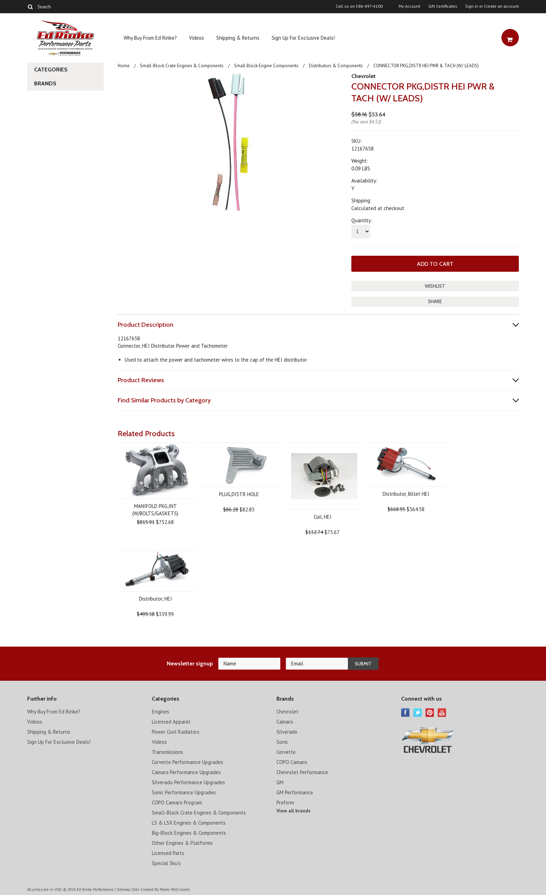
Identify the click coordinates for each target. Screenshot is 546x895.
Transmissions (167, 752)
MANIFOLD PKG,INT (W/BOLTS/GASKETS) (155, 510)
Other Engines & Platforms (182, 843)
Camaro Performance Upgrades (186, 772)
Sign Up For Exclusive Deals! (303, 37)
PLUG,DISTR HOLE (239, 494)
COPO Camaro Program (177, 802)
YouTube (442, 712)
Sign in (471, 6)
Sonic (282, 742)
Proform (285, 802)
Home (124, 66)
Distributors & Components (336, 66)
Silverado (286, 731)
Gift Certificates (442, 6)
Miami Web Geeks (175, 889)
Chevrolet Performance (302, 772)
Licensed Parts (168, 853)
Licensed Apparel (171, 721)
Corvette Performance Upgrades (187, 762)
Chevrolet (363, 76)
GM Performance (294, 792)
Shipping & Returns (237, 37)
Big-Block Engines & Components (189, 833)
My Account (409, 6)
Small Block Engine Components (266, 66)
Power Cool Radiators (176, 731)
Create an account (501, 6)
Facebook (405, 712)
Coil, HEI (323, 517)
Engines (160, 711)
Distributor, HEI (155, 598)
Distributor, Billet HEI (406, 494)
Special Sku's (166, 863)
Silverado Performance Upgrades (188, 782)
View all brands (293, 811)
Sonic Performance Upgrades (184, 792)
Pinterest (430, 712)
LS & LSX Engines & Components (189, 822)
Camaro (284, 721)
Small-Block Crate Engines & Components (182, 66)
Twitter (417, 712)
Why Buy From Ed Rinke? (150, 37)
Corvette (286, 752)
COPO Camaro (291, 762)
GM (279, 782)
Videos (196, 37)
